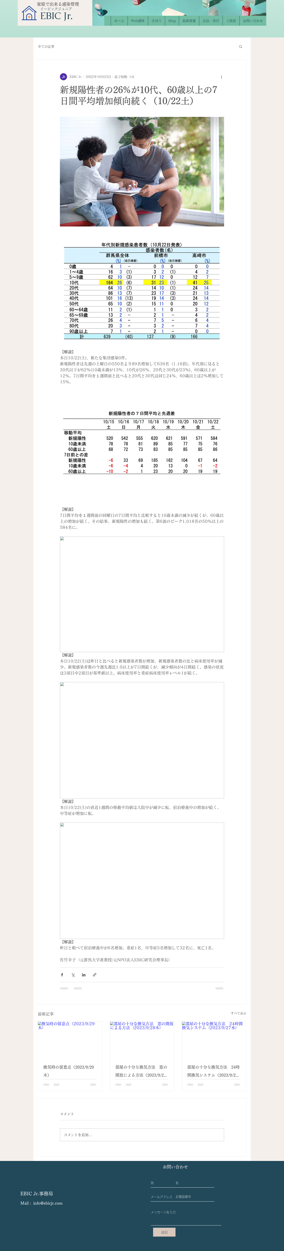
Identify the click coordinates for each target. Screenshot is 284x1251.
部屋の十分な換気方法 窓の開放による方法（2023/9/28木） (141, 1072)
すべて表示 (238, 1013)
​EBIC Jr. (56, 16)
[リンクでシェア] (95, 975)
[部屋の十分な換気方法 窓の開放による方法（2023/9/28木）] (142, 1040)
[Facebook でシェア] (62, 975)
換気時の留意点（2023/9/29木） (68, 1071)
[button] (241, 46)
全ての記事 (46, 46)
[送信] (164, 1232)
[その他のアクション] (221, 76)
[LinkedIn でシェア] (84, 975)
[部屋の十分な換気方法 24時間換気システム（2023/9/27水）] (214, 1040)
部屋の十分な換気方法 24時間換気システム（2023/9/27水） (213, 1072)
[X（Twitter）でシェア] (73, 975)
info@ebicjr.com (48, 1203)
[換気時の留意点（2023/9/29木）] (70, 1040)
